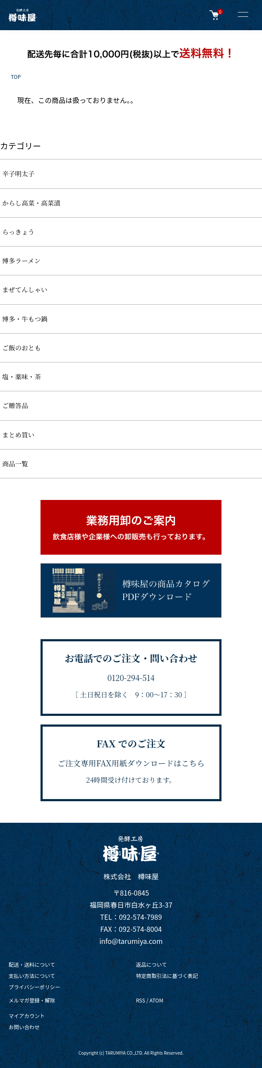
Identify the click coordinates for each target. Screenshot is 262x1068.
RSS (140, 1000)
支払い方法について (32, 975)
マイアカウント (27, 1015)
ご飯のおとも (21, 347)
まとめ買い (18, 434)
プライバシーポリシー (34, 986)
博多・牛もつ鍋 (24, 318)
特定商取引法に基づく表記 (167, 975)
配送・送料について (32, 964)
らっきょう (18, 231)
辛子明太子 (18, 173)
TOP (16, 76)
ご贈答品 (15, 405)
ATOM (156, 1000)
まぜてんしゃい (24, 289)
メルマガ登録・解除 (32, 1000)
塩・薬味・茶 (21, 376)
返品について (151, 964)
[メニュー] (243, 15)
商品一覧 (15, 463)
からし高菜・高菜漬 (31, 202)
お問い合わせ (24, 1027)
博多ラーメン (21, 260)
